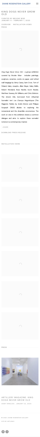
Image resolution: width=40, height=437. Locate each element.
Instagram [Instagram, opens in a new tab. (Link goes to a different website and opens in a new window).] (3, 431)
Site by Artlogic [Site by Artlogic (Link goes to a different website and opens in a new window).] (8, 421)
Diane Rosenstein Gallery (16, 3)
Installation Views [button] (22, 24)
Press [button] (4, 27)
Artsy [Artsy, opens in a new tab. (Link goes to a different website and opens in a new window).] (7, 431)
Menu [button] (37, 3)
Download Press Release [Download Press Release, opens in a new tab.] (13, 133)
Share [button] (5, 127)
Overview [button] (6, 24)
